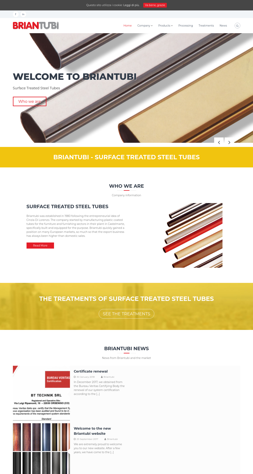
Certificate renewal (90, 371)
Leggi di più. (131, 5)
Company (143, 25)
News (223, 25)
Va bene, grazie (155, 5)
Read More (40, 245)
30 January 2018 (85, 376)
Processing (185, 25)
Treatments (206, 25)
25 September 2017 (201, 382)
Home (127, 25)
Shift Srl (30, 468)
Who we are (29, 101)
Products (164, 25)
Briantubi (108, 376)
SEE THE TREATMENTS (126, 313)
